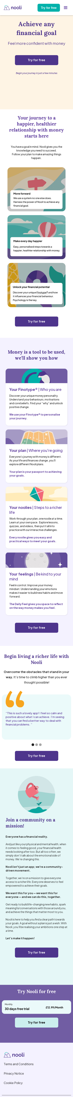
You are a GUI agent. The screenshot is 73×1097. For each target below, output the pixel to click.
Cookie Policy (13, 1083)
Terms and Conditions (19, 1064)
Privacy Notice (14, 1073)
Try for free (49, 7)
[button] (65, 7)
